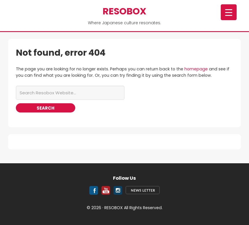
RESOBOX (124, 11)
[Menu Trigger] (229, 12)
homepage (196, 69)
